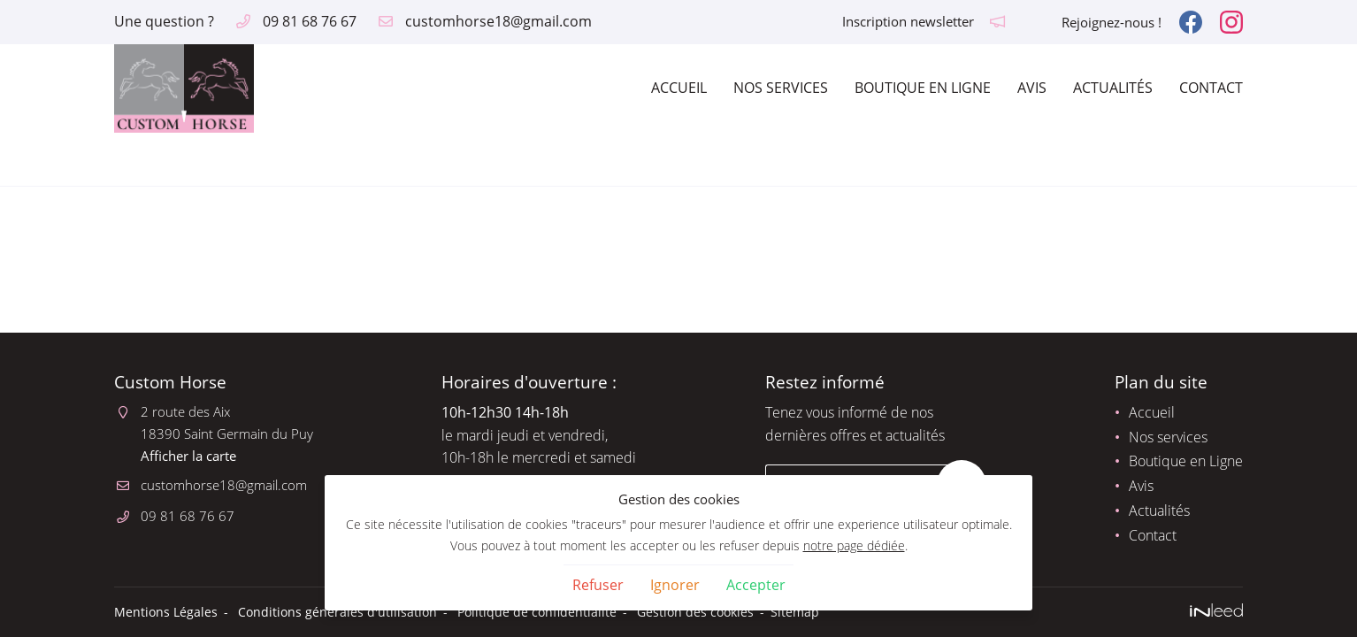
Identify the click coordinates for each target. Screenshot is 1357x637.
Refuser (598, 585)
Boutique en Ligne (923, 87)
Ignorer (675, 585)
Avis (1031, 87)
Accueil (679, 87)
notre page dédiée (854, 545)
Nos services (780, 87)
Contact (1211, 87)
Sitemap (794, 611)
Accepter (756, 585)
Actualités (1113, 87)
